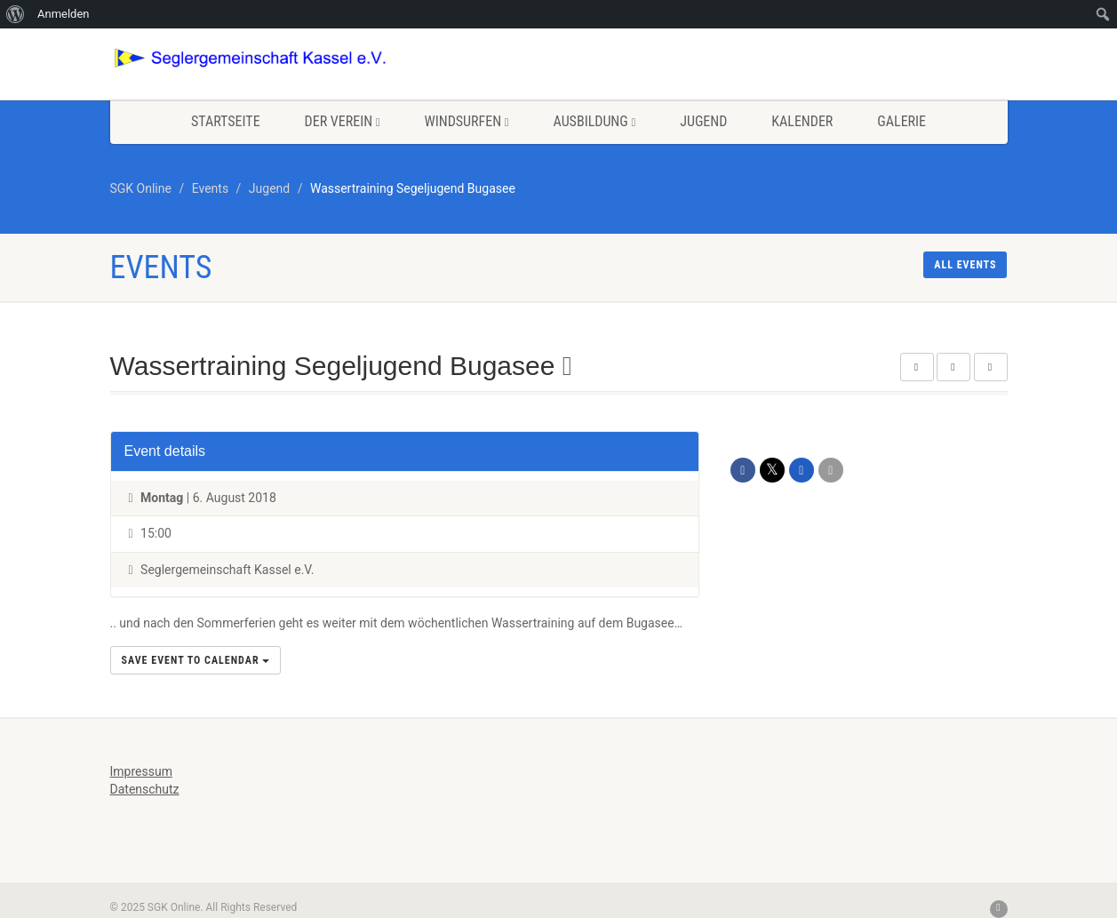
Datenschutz (145, 789)
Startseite (225, 121)
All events (965, 265)
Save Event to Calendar (196, 660)
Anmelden (63, 13)
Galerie (901, 121)
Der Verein (342, 121)
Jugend (703, 121)
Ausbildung (595, 121)
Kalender (802, 121)
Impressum (141, 771)
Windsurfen (467, 121)
